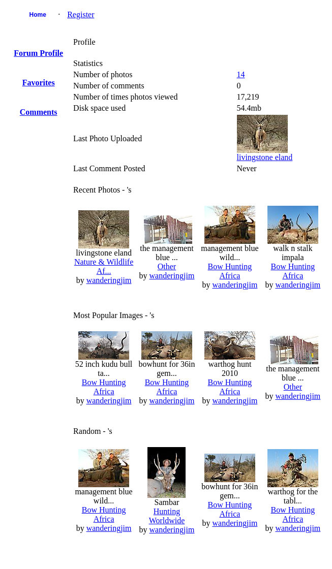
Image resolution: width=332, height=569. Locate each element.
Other (167, 266)
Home (37, 14)
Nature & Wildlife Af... (103, 266)
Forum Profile (38, 53)
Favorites (38, 82)
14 (241, 74)
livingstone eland (265, 157)
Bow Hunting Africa (230, 271)
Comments (38, 112)
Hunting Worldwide (167, 516)
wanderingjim (109, 280)
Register (80, 14)
